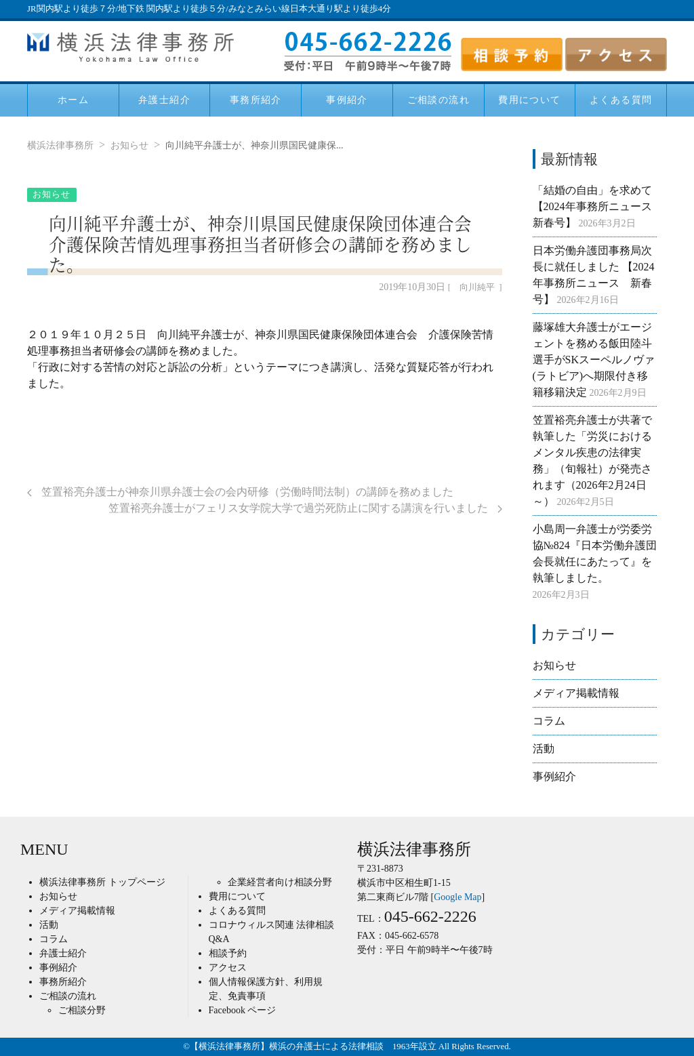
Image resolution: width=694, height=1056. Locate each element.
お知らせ (129, 145)
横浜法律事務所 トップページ (102, 882)
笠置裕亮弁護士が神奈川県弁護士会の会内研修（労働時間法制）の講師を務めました (240, 491)
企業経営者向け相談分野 (280, 882)
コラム (549, 721)
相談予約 (228, 953)
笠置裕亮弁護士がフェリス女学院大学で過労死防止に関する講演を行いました (305, 508)
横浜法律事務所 (60, 145)
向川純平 (477, 287)
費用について (529, 99)
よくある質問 (621, 99)
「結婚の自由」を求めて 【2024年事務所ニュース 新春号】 (598, 206)
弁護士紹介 (164, 99)
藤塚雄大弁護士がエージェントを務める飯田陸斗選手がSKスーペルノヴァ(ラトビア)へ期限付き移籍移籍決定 (594, 359)
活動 (543, 748)
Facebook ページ (243, 1010)
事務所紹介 (256, 99)
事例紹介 (347, 99)
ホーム (73, 99)
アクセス (228, 967)
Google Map (457, 897)
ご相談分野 (82, 1010)
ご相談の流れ (438, 99)
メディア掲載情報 (576, 693)
